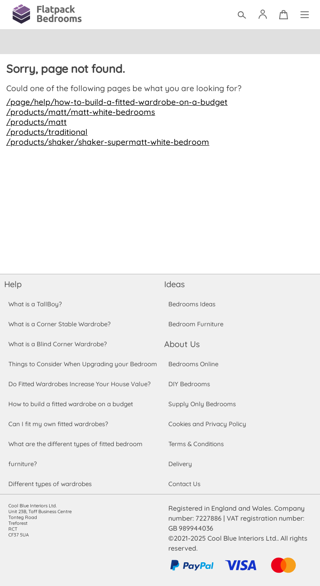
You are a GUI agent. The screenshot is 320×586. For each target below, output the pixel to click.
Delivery (180, 464)
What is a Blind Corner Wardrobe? (57, 344)
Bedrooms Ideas (191, 304)
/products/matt (35, 122)
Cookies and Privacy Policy (207, 424)
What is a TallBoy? (34, 304)
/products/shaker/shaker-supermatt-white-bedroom (104, 142)
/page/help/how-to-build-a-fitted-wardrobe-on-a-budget (113, 102)
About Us (181, 344)
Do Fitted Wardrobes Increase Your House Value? (79, 384)
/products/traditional (45, 132)
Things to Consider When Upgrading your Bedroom (82, 364)
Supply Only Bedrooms (201, 404)
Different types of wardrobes (50, 484)
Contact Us (184, 484)
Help (13, 284)
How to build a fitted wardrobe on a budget (70, 404)
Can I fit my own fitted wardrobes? (58, 424)
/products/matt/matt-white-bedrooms (78, 112)
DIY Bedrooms (189, 384)
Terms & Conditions (196, 444)
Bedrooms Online (193, 364)
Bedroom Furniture (195, 324)
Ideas (174, 284)
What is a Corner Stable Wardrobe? (59, 324)
